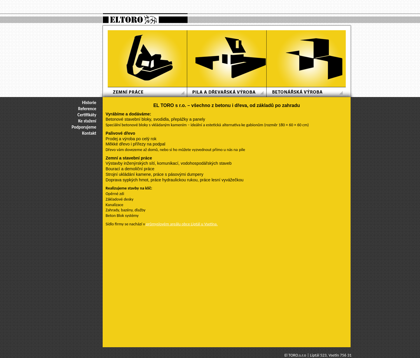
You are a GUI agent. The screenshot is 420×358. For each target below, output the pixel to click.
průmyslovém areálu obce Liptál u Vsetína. (181, 224)
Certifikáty (86, 114)
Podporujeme (84, 127)
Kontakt (89, 133)
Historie (89, 102)
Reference (87, 108)
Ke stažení (87, 121)
